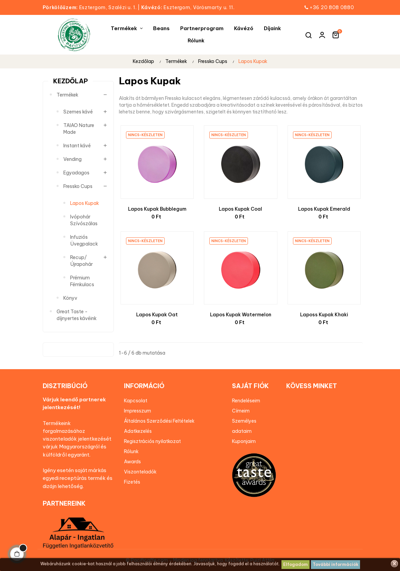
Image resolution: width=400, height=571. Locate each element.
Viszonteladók (140, 472)
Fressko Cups (77, 186)
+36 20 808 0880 (332, 7)
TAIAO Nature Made (78, 128)
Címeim (241, 411)
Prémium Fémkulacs (82, 281)
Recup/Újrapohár (81, 260)
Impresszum (137, 411)
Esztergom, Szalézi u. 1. (92, 7)
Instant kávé (77, 146)
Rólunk (131, 451)
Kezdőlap (70, 81)
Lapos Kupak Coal (240, 209)
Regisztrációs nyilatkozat (152, 441)
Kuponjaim (244, 441)
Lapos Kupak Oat (157, 315)
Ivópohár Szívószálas (84, 220)
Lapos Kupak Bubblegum (157, 209)
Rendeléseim (246, 401)
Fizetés (132, 482)
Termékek (67, 95)
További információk (335, 564)
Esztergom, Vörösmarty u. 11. (188, 7)
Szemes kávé (78, 112)
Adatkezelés (138, 431)
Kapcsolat (135, 401)
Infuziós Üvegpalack (84, 240)
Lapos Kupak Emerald (324, 209)
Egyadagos (76, 173)
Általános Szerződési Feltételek (159, 421)
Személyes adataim (244, 426)
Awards (132, 462)
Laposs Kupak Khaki (324, 315)
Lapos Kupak (84, 203)
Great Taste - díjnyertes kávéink (77, 315)
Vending (72, 159)
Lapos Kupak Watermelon (240, 315)
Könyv (70, 298)
